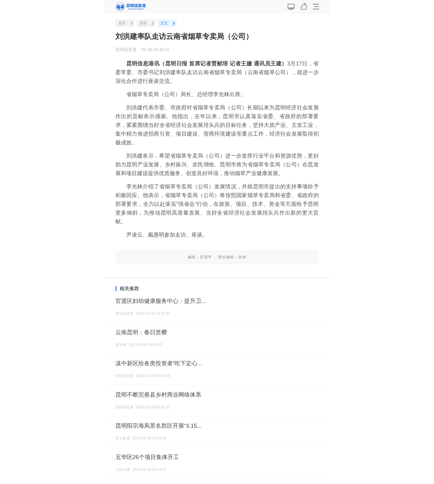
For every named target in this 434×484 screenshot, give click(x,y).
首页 (122, 23)
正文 (164, 23)
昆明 (143, 23)
